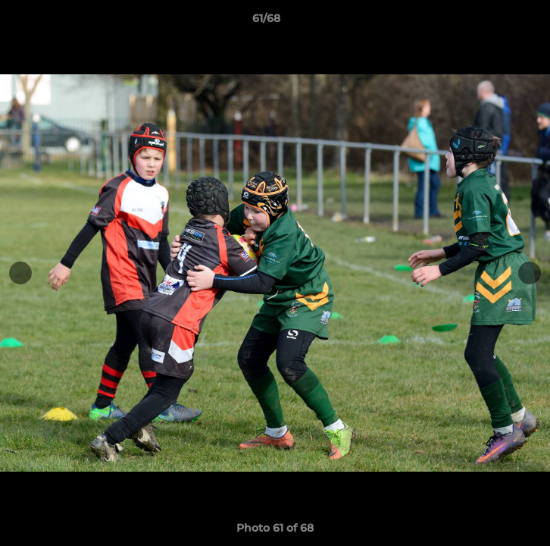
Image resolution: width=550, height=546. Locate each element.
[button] (495, 22)
